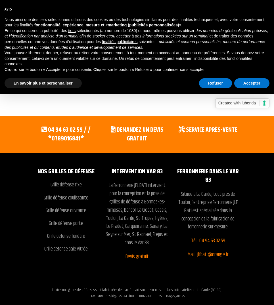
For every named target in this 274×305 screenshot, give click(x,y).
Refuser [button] (215, 83)
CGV (92, 296)
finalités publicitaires (119, 41)
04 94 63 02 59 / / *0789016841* (69, 134)
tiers (72, 30)
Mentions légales (109, 296)
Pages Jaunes (175, 296)
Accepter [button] (251, 83)
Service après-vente (211, 130)
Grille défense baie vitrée (66, 249)
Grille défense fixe (66, 185)
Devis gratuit (137, 257)
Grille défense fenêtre (66, 236)
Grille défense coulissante (66, 198)
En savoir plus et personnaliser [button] (43, 83)
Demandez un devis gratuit (140, 134)
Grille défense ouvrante (66, 211)
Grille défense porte (66, 224)
